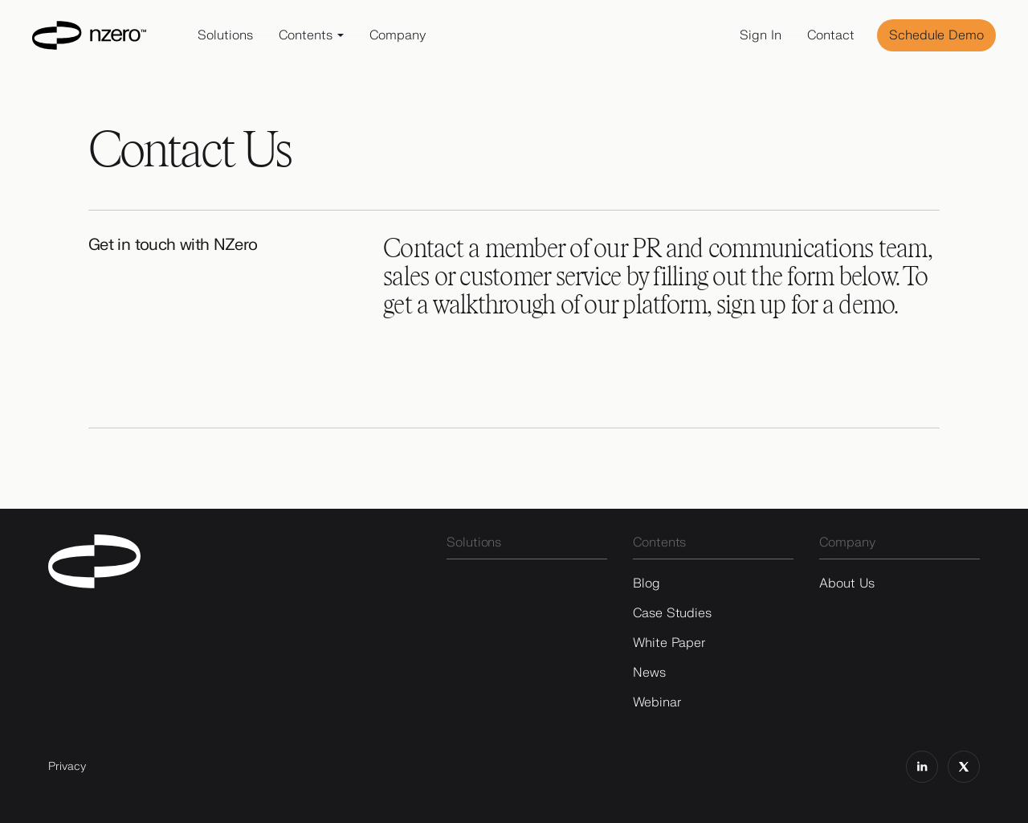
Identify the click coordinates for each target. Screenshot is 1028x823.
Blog (646, 583)
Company (397, 35)
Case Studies (672, 613)
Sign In (760, 35)
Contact (831, 35)
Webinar (656, 702)
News (649, 673)
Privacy (67, 766)
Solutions (225, 35)
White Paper (669, 643)
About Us (847, 583)
